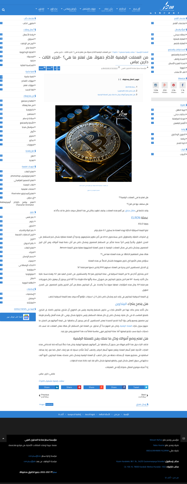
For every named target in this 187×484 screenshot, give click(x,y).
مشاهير (30, 114)
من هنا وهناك (28, 105)
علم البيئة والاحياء (26, 230)
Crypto (42, 380)
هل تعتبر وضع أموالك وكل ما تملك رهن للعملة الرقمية (116, 94)
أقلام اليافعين (179, 123)
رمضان (31, 298)
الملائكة (30, 302)
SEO (32, 60)
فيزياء (31, 252)
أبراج (32, 131)
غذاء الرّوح (54, 9)
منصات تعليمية (27, 189)
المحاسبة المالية (27, 65)
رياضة (183, 138)
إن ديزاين (30, 197)
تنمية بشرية (29, 76)
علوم (32, 221)
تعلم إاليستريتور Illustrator (22, 193)
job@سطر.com (29, 461)
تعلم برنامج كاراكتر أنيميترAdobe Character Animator (17, 203)
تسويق (31, 39)
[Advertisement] (93, 33)
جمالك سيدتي (179, 34)
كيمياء (31, 260)
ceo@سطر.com (34, 456)
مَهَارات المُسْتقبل (89, 9)
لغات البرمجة (28, 184)
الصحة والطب (179, 59)
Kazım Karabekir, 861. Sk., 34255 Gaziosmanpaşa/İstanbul (138, 461)
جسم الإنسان (28, 256)
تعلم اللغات (29, 171)
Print (50, 67)
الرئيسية (126, 414)
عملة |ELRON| (130, 86)
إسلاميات (30, 294)
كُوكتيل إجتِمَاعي (70, 9)
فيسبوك (30, 56)
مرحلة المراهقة (178, 118)
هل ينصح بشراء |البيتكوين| (126, 90)
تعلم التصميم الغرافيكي (24, 180)
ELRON (135, 217)
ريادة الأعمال (28, 34)
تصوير (31, 136)
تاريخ (32, 239)
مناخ (32, 278)
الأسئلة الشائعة (104, 414)
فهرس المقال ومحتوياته (129, 79)
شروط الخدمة (90, 414)
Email (42, 67)
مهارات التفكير (28, 80)
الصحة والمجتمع (178, 54)
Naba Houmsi (158, 445)
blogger (42, 404)
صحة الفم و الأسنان (177, 63)
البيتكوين (121, 303)
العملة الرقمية (126, 325)
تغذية (31, 160)
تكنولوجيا (30, 109)
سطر (55, 472)
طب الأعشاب (179, 72)
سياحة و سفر (28, 118)
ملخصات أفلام (179, 23)
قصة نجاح (30, 47)
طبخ (32, 155)
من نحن (116, 414)
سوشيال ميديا (28, 127)
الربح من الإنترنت (27, 43)
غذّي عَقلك (107, 9)
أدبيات (182, 154)
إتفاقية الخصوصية (74, 414)
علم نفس (30, 217)
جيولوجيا (30, 269)
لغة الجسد (29, 89)
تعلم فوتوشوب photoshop (22, 176)
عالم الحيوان (29, 243)
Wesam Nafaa (155, 439)
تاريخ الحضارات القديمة (24, 234)
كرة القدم (181, 143)
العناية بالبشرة (179, 39)
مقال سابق (130, 210)
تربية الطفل (180, 110)
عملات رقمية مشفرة (55, 380)
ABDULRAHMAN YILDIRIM (156, 450)
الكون (31, 225)
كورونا (182, 67)
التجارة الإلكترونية (27, 52)
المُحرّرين (41, 9)
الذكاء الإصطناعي (26, 265)
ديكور (31, 140)
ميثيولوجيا (30, 274)
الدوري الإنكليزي (178, 134)
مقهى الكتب (28, 23)
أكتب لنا (61, 414)
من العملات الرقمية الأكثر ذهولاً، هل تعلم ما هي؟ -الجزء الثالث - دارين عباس (93, 59)
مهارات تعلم (28, 85)
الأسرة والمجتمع (27, 122)
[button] (18, 316)
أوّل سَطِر (136, 9)
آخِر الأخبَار (122, 9)
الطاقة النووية (28, 282)
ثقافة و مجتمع (27, 100)
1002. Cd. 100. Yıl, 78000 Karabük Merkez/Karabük (143, 466)
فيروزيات (30, 144)
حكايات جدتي (179, 114)
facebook (49, 404)
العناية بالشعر (179, 43)
